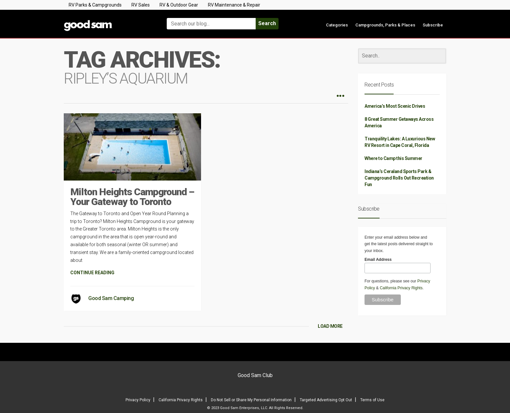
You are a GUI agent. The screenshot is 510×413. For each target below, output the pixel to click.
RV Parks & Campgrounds (95, 5)
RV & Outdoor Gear (179, 5)
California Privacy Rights (401, 288)
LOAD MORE (330, 326)
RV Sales (140, 5)
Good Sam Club (255, 375)
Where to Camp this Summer (393, 158)
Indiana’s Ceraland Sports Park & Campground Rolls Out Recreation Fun (399, 178)
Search (267, 23)
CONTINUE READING (92, 272)
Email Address (378, 259)
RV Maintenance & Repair (234, 5)
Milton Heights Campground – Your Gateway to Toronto (132, 196)
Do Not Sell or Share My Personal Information (251, 400)
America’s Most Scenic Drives (395, 106)
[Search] (402, 56)
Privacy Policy (138, 400)
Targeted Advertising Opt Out (326, 400)
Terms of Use (372, 400)
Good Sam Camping (111, 298)
